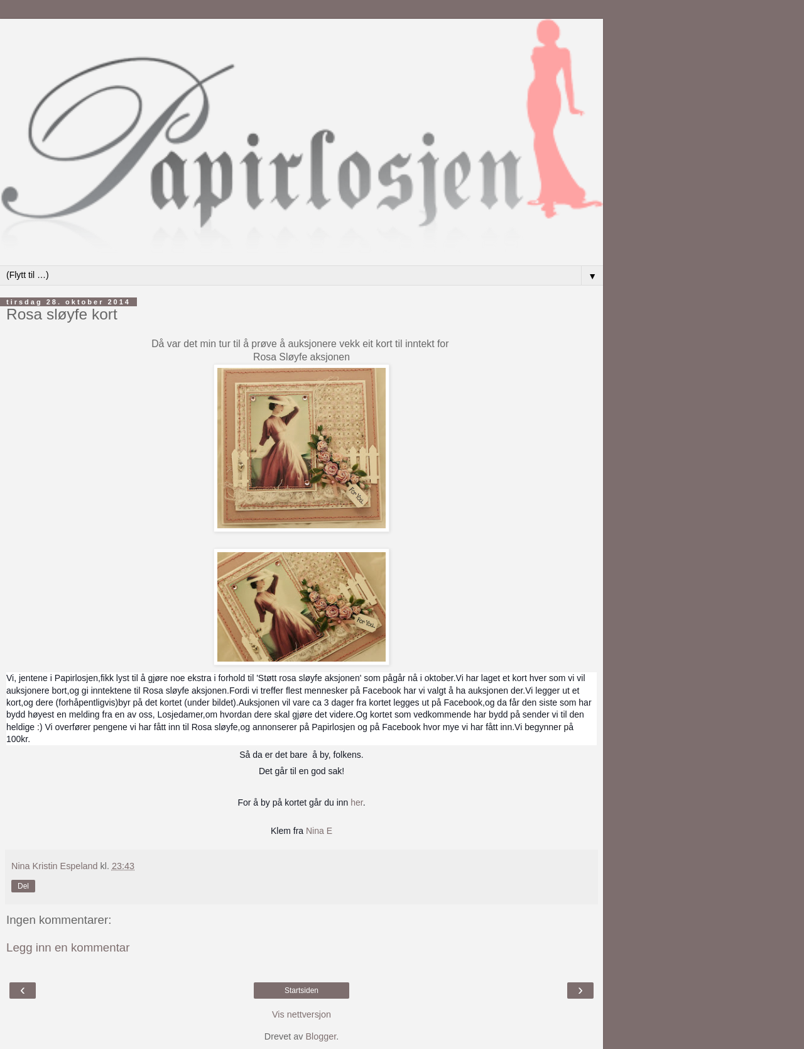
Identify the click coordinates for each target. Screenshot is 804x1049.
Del (23, 886)
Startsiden (301, 990)
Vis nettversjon (301, 1014)
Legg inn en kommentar (68, 947)
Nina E (319, 831)
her (356, 802)
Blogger (320, 1036)
